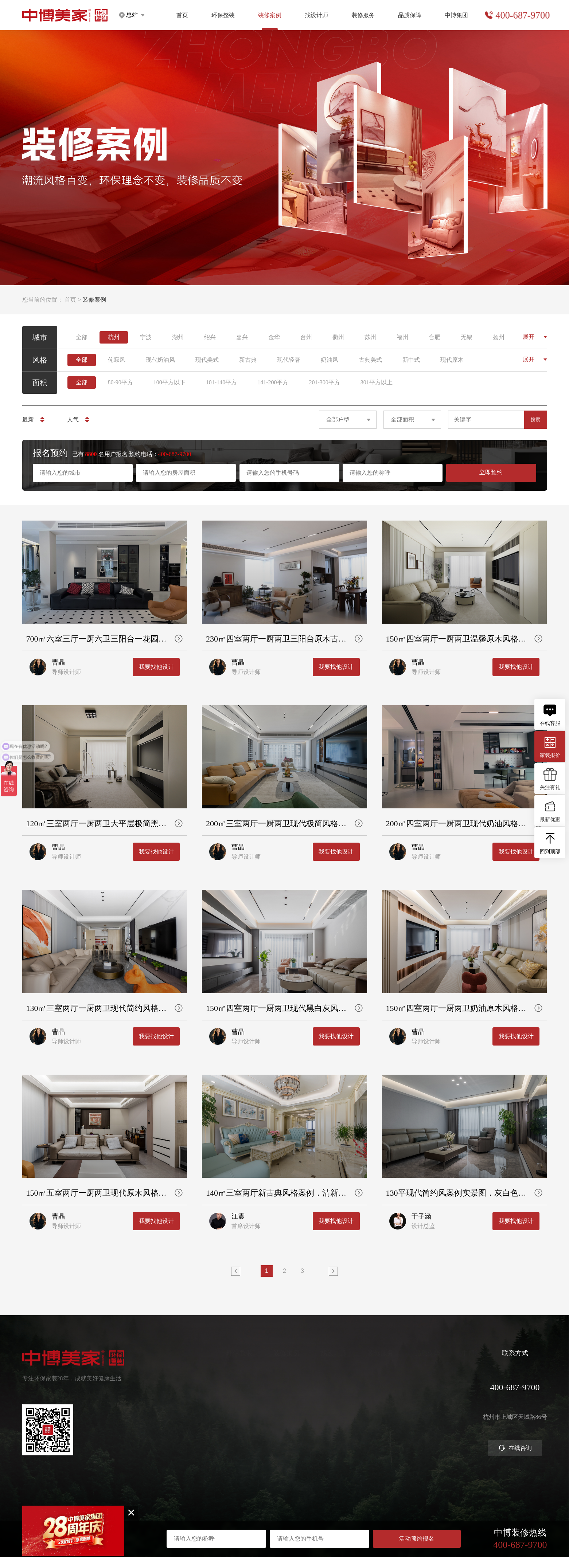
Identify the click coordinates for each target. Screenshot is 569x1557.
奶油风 (329, 360)
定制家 (190, 1386)
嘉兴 (242, 337)
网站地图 (284, 1508)
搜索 (535, 419)
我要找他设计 (156, 790)
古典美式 (370, 360)
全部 (81, 337)
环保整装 (223, 15)
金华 (274, 337)
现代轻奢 (288, 360)
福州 (402, 337)
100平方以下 (169, 382)
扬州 (498, 337)
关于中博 (428, 1372)
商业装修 (334, 1425)
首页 (182, 15)
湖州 (178, 337)
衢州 (338, 337)
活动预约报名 (416, 1539)
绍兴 (210, 337)
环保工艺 (381, 1372)
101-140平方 (221, 382)
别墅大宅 (193, 1438)
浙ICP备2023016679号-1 (284, 1502)
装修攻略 (334, 1438)
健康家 (190, 1372)
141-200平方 (272, 382)
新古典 (248, 360)
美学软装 (193, 1412)
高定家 (190, 1399)
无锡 (466, 337)
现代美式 (207, 360)
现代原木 (452, 360)
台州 (306, 337)
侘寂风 (116, 360)
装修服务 (363, 15)
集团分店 (428, 1386)
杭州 (114, 337)
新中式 (411, 360)
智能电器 (193, 1425)
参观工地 (334, 1412)
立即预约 (491, 472)
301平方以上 (377, 382)
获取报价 (334, 1386)
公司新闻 (428, 1399)
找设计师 (316, 15)
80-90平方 (120, 382)
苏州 (370, 337)
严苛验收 (381, 1386)
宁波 (146, 337)
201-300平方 (324, 382)
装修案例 (242, 1353)
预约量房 (334, 1372)
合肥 (434, 337)
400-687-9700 (522, 15)
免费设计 (334, 1399)
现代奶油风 (160, 360)
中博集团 (456, 15)
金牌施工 (381, 1399)
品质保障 (409, 15)
